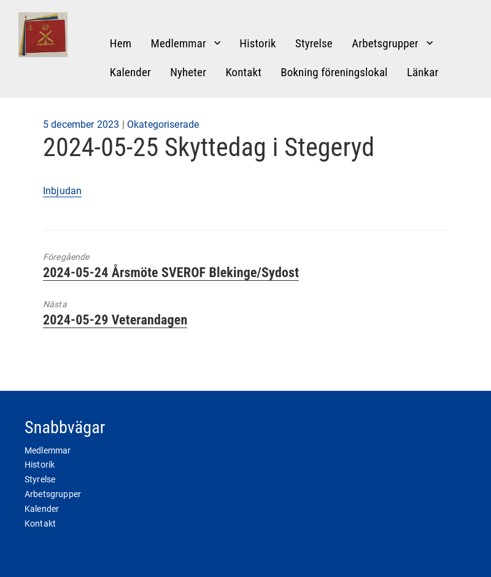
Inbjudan (62, 191)
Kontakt (243, 72)
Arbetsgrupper (385, 43)
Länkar (422, 72)
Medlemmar (178, 43)
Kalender (130, 72)
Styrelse (314, 43)
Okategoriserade (163, 124)
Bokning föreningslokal (333, 72)
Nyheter (188, 72)
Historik (257, 43)
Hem (120, 43)
